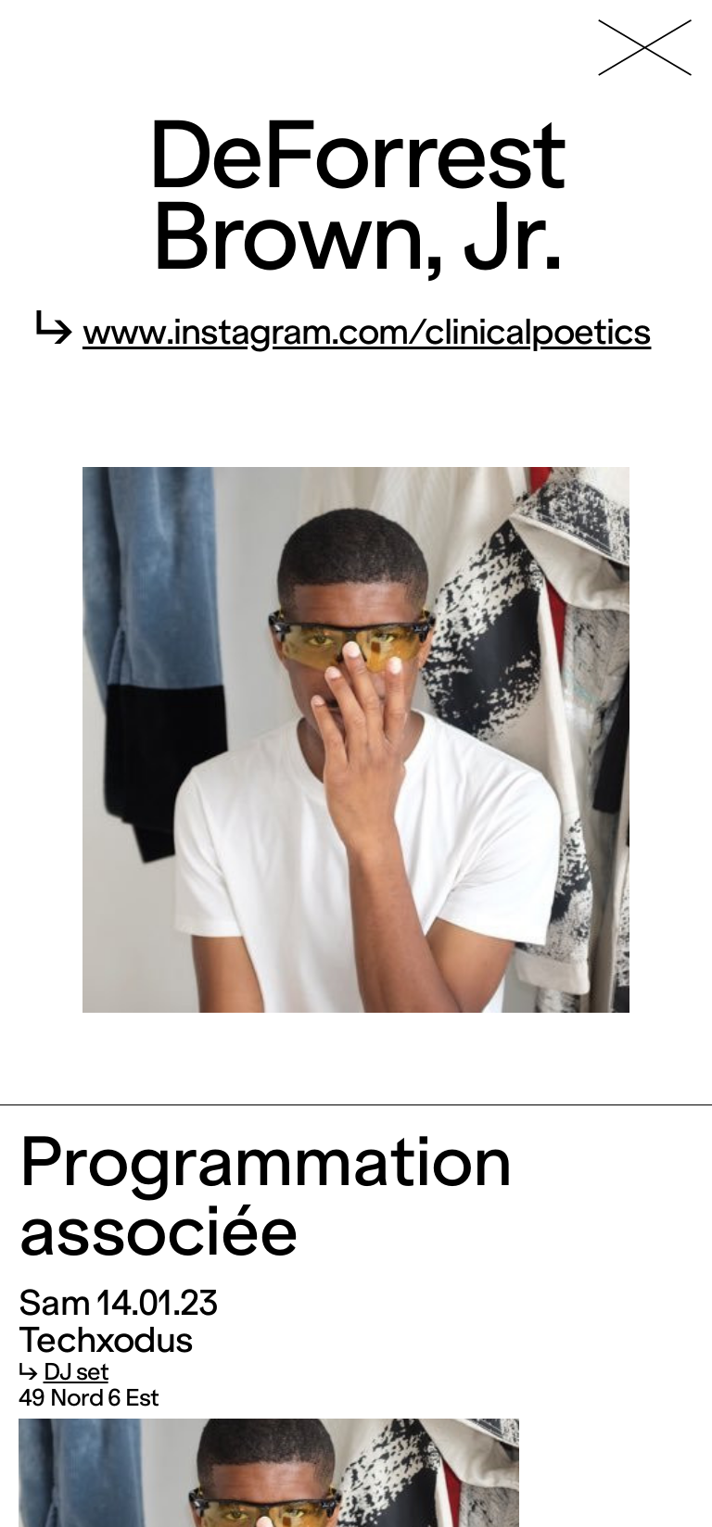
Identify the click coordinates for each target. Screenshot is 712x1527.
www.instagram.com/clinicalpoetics (367, 331)
